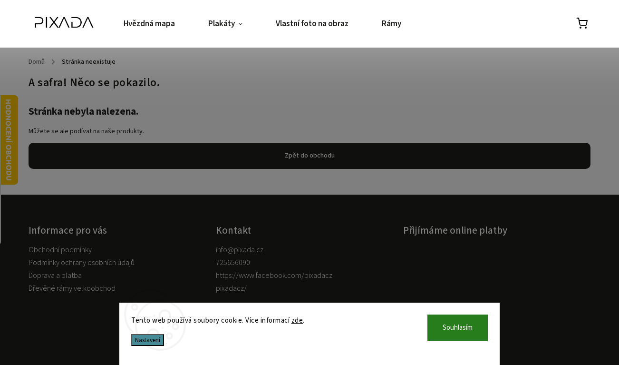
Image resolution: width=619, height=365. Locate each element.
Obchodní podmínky (60, 250)
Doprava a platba (55, 275)
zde (297, 321)
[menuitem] (158, 24)
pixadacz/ (231, 288)
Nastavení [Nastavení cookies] (147, 340)
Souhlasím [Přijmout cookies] (458, 328)
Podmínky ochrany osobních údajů (82, 262)
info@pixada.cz (239, 250)
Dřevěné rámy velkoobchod (72, 288)
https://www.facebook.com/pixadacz (274, 275)
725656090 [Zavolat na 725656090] (233, 262)
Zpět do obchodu (310, 155)
